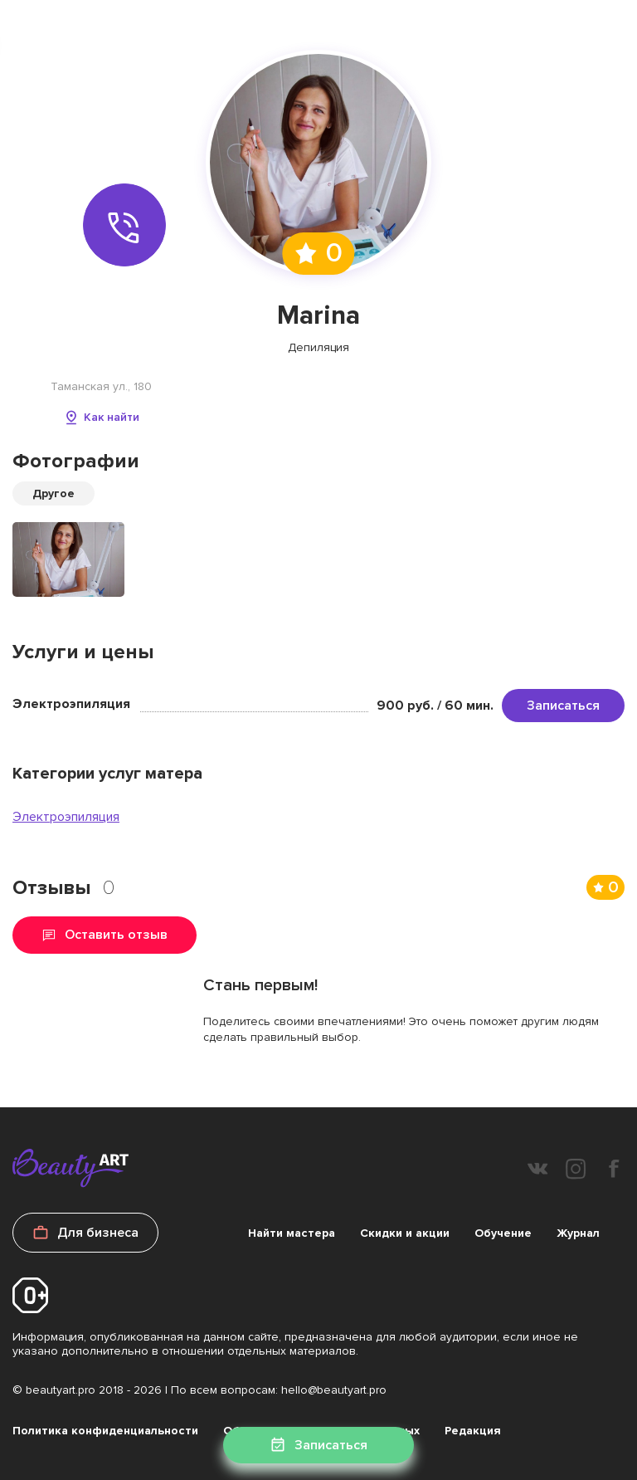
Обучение (503, 1233)
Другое (53, 493)
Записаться (563, 705)
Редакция (473, 1431)
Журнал (578, 1233)
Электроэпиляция (65, 816)
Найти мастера (291, 1233)
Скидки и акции (405, 1233)
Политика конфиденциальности (105, 1431)
